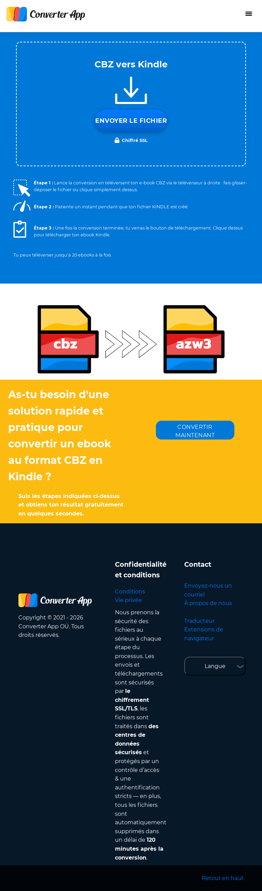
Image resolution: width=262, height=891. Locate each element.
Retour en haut (223, 878)
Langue (215, 666)
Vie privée (128, 600)
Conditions (130, 591)
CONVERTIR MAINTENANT (195, 431)
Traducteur (199, 621)
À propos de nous (208, 603)
